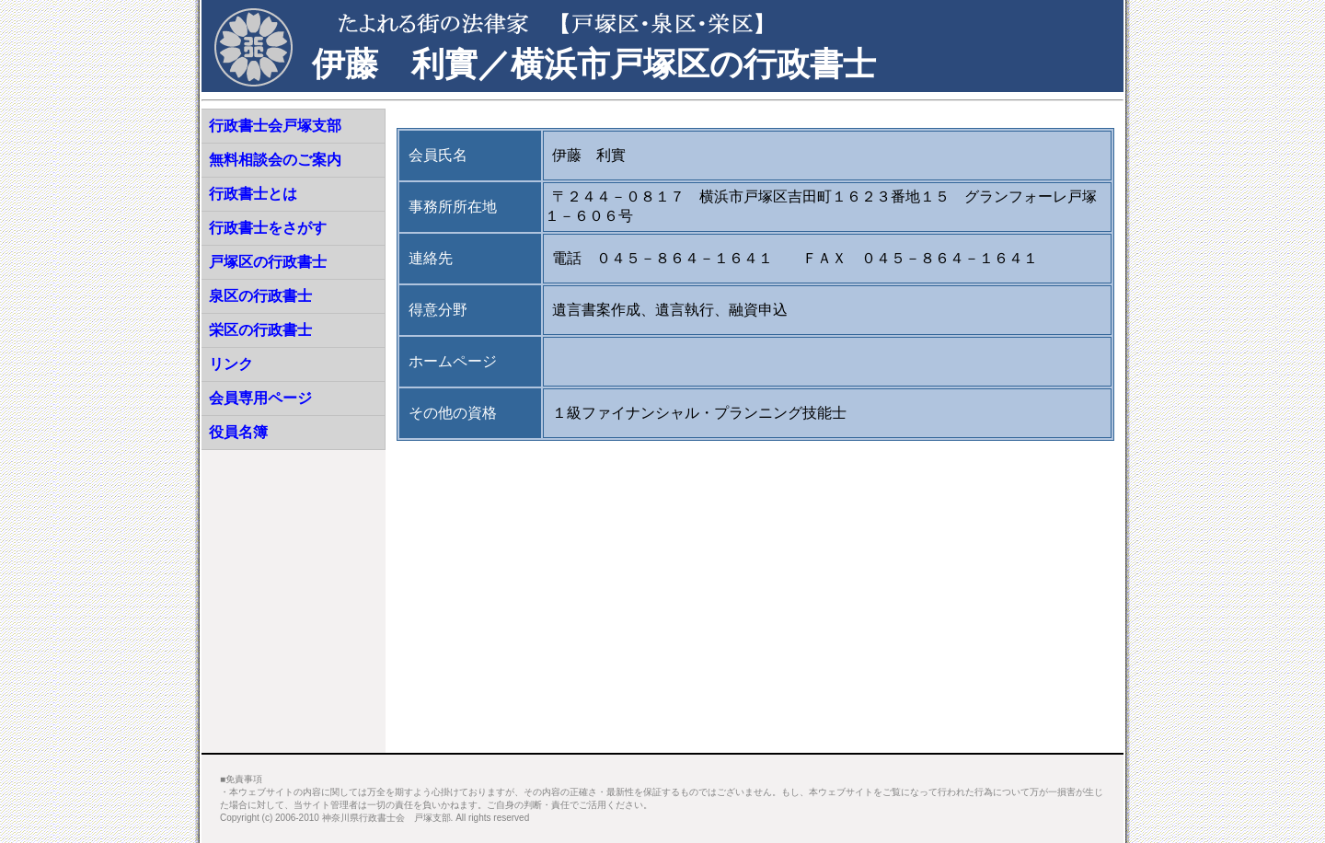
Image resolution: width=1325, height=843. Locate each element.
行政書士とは (253, 194)
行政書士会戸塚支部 (275, 125)
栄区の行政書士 (260, 330)
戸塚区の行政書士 (268, 262)
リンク (231, 364)
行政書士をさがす (268, 228)
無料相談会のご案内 (275, 159)
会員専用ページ (260, 398)
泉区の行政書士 (260, 296)
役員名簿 (238, 432)
